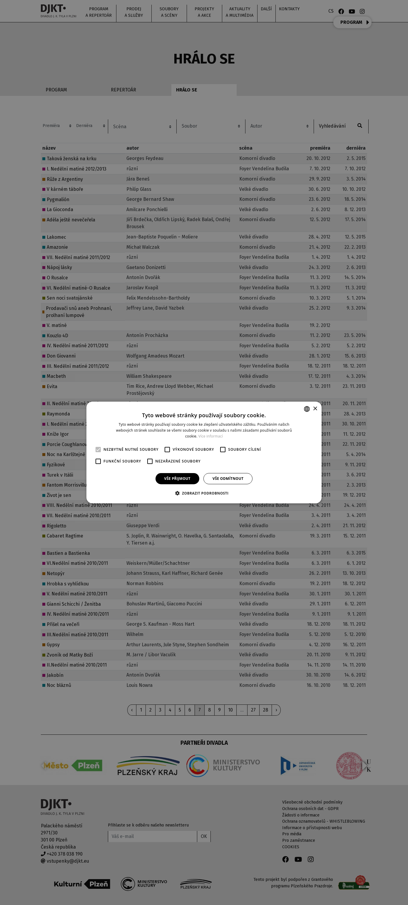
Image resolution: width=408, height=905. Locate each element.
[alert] (204, 452)
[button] (204, 493)
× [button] (315, 408)
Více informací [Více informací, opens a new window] (210, 436)
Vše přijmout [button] (177, 478)
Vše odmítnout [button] (228, 478)
